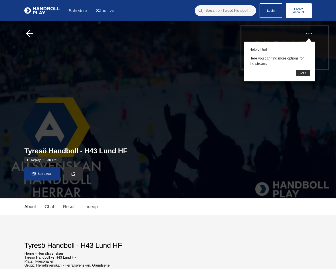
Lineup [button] (91, 206)
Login (271, 10)
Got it (303, 73)
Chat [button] (49, 206)
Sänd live (105, 10)
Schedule (78, 10)
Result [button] (69, 206)
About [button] (30, 206)
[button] (29, 33)
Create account (298, 10)
